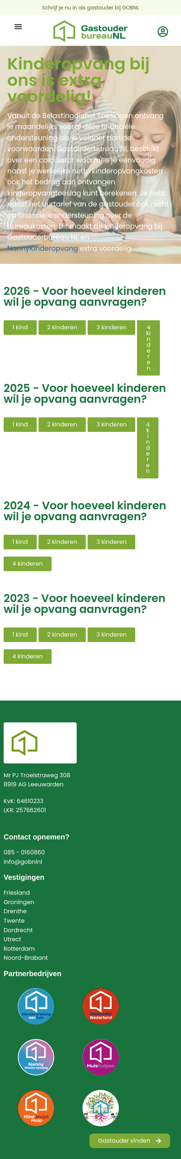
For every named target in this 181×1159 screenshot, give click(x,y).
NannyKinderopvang (42, 248)
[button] (18, 26)
